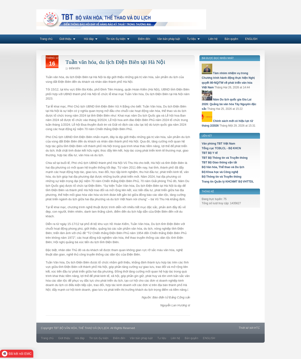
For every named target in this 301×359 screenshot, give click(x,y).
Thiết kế (244, 328)
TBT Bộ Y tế (210, 153)
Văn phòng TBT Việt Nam (218, 143)
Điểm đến (144, 39)
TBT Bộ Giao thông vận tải (219, 162)
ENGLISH (251, 39)
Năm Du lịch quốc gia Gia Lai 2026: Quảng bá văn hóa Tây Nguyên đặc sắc (229, 104)
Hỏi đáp (91, 39)
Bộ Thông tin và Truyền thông (221, 176)
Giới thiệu (68, 39)
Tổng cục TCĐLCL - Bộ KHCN (221, 148)
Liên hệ (213, 39)
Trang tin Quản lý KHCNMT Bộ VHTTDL (228, 181)
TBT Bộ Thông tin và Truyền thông (225, 157)
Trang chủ (46, 39)
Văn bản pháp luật (168, 39)
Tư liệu (194, 39)
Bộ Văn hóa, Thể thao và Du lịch (223, 167)
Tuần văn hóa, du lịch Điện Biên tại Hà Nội (115, 62)
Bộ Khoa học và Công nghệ (220, 172)
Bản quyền (231, 39)
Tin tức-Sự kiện (118, 39)
